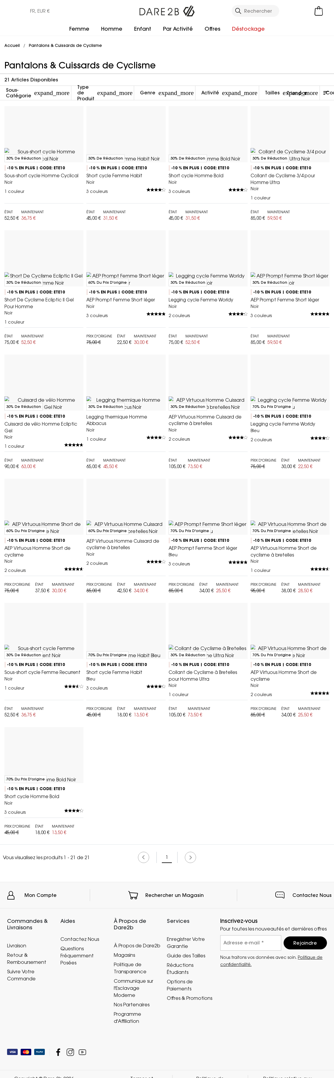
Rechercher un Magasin (174, 1034)
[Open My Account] (294, 11)
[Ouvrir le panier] (318, 11)
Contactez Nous (312, 1034)
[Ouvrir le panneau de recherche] (255, 11)
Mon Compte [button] (40, 1034)
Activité (229, 92)
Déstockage (248, 28)
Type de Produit (105, 93)
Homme (111, 28)
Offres (212, 28)
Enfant (142, 28)
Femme (79, 28)
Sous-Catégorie (38, 93)
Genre (167, 92)
